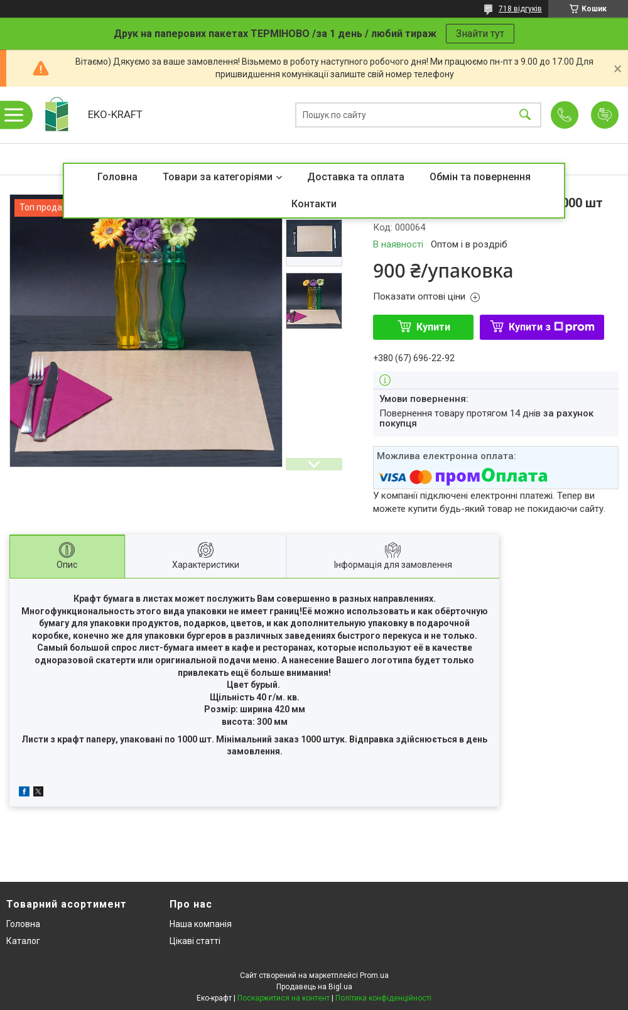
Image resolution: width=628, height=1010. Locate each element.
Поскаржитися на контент (283, 998)
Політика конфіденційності (383, 998)
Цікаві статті (195, 941)
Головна (117, 177)
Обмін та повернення (480, 177)
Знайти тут (480, 34)
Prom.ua (374, 975)
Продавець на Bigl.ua (314, 986)
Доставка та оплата (355, 177)
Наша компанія (201, 924)
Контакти (314, 204)
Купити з (552, 327)
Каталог (23, 941)
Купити (433, 327)
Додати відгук (605, 115)
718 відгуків (520, 8)
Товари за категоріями (218, 177)
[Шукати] (525, 115)
